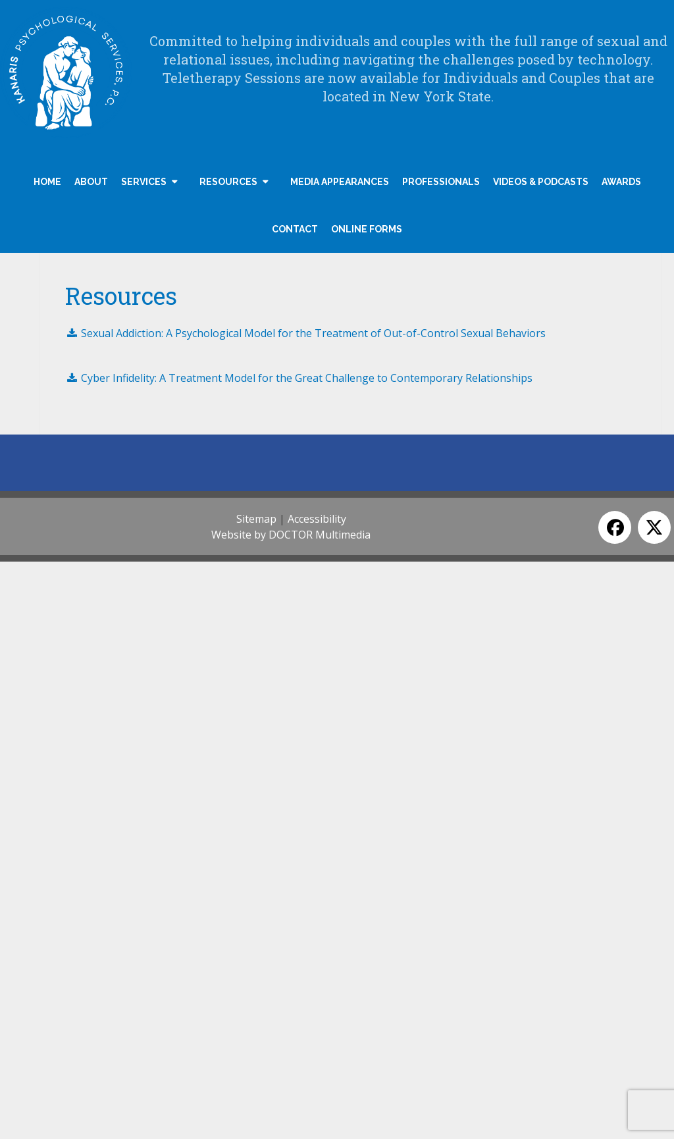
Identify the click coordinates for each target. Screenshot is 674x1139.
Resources (228, 181)
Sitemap (256, 519)
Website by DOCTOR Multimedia (291, 534)
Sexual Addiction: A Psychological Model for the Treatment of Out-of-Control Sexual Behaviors (305, 333)
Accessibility (317, 519)
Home (47, 181)
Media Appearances (339, 181)
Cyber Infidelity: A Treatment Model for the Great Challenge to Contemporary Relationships (298, 378)
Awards (621, 181)
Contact (295, 229)
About (91, 181)
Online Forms (366, 229)
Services (144, 181)
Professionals (441, 181)
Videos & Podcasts (540, 181)
